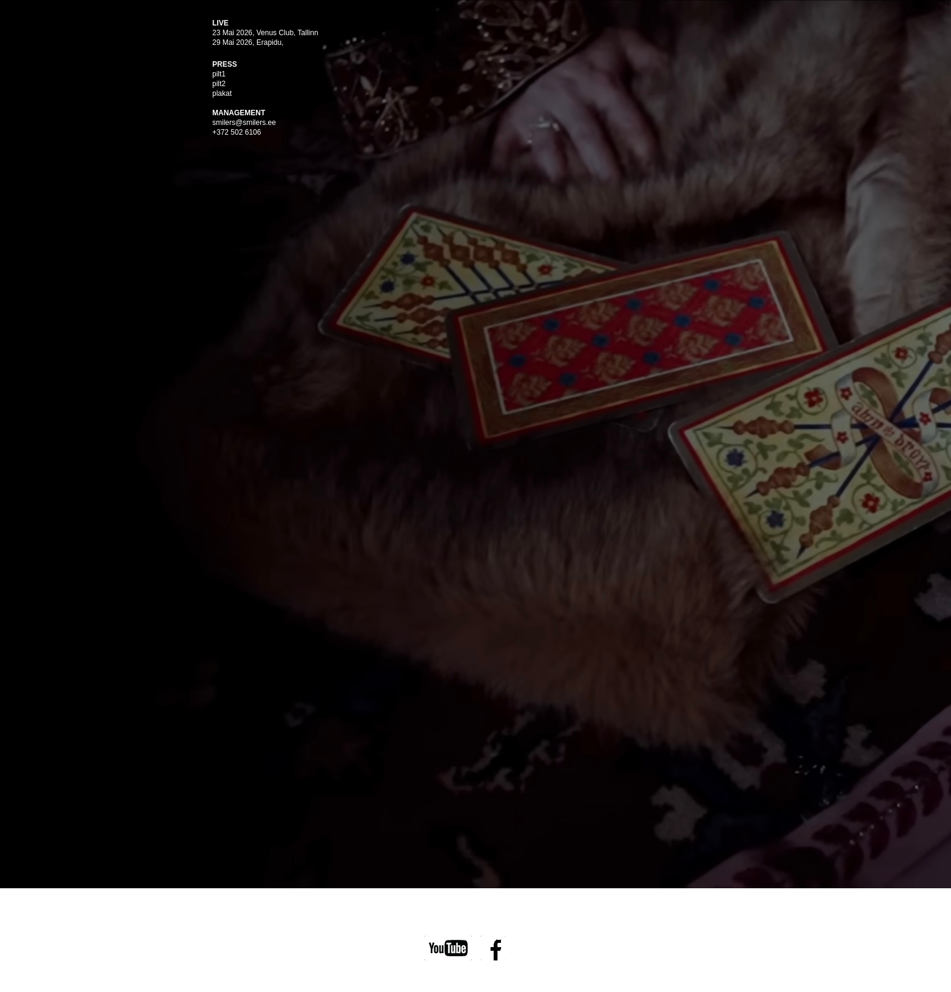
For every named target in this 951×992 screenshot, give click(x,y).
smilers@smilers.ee (244, 122)
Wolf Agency (506, 976)
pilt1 (219, 74)
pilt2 (219, 83)
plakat (222, 93)
